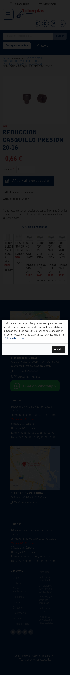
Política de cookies (14, 338)
